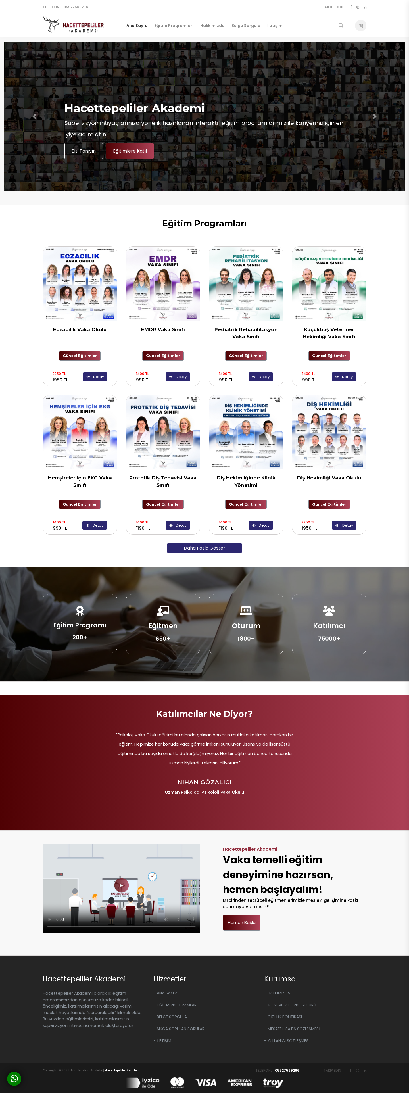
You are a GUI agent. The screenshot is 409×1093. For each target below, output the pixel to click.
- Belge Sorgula (170, 1017)
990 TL (143, 377)
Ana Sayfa (137, 25)
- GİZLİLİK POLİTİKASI (283, 1017)
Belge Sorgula (245, 25)
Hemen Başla (242, 922)
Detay (95, 376)
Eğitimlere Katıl (130, 151)
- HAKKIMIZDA (277, 993)
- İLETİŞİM (162, 1041)
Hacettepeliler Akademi (123, 1070)
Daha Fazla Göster (204, 548)
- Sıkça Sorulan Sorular (178, 1029)
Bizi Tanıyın (84, 151)
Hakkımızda (212, 25)
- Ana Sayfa (165, 993)
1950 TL (60, 377)
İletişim (275, 25)
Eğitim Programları (174, 25)
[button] (34, 116)
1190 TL (143, 525)
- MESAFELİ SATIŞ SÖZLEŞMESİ (292, 1029)
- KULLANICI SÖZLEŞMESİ (286, 1041)
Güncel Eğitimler (80, 355)
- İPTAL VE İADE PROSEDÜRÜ (290, 1005)
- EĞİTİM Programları (175, 1005)
